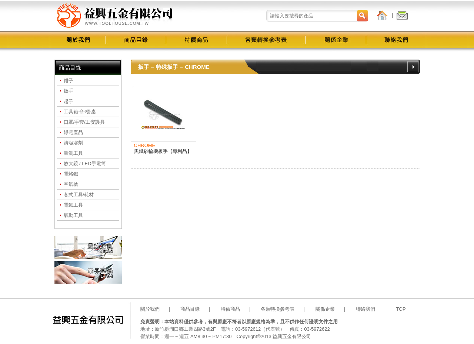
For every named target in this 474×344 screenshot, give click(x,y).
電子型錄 (88, 272)
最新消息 (88, 247)
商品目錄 (190, 309)
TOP (401, 309)
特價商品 (230, 309)
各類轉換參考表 (277, 309)
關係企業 (325, 309)
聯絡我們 (365, 309)
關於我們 (150, 309)
